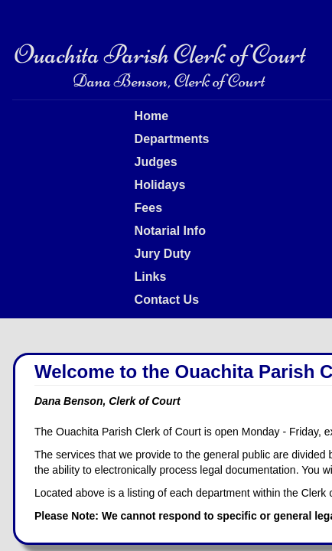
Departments (172, 138)
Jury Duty (163, 253)
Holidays (160, 184)
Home (151, 115)
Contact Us (167, 299)
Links (151, 276)
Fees (148, 207)
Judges (156, 161)
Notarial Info (170, 230)
